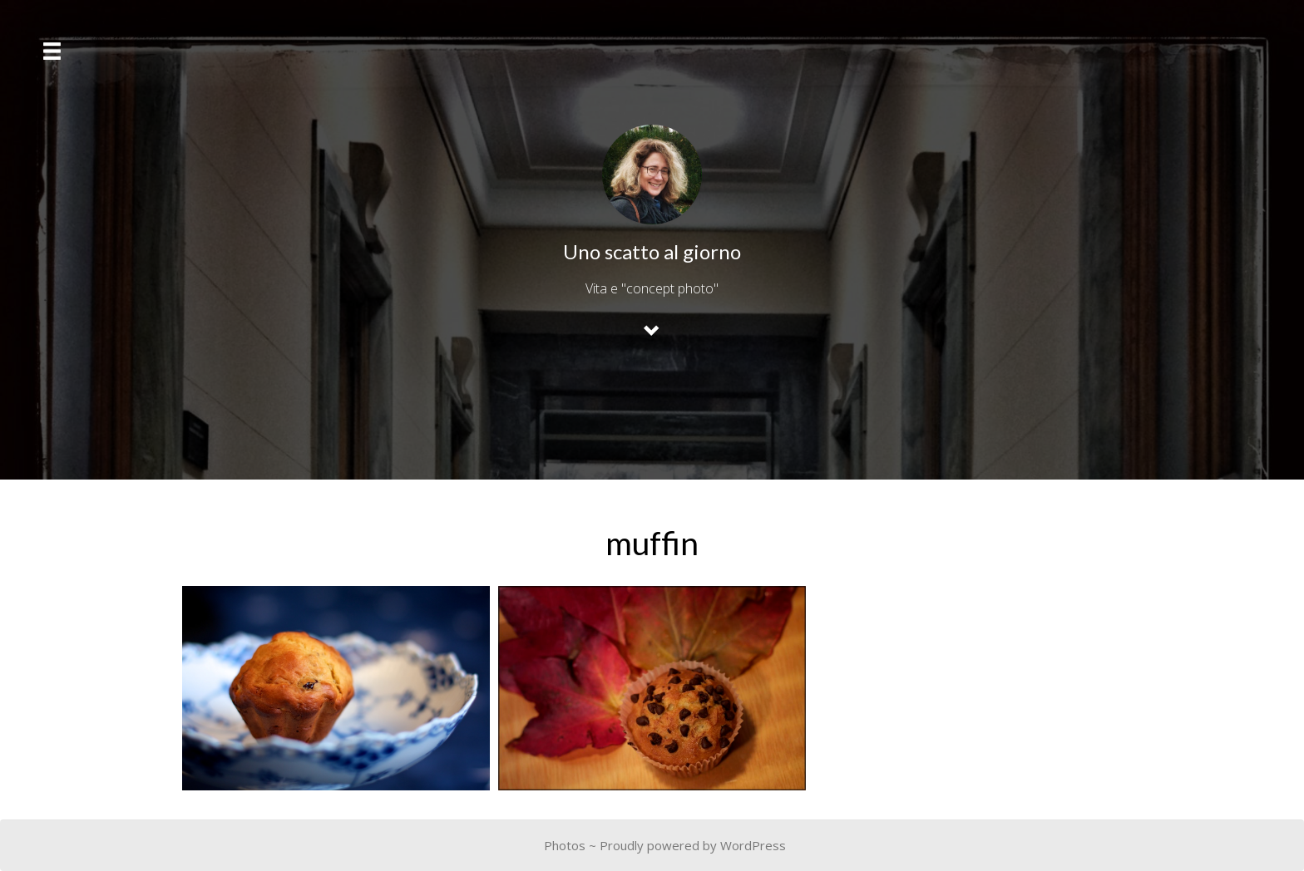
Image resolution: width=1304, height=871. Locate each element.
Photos (564, 845)
